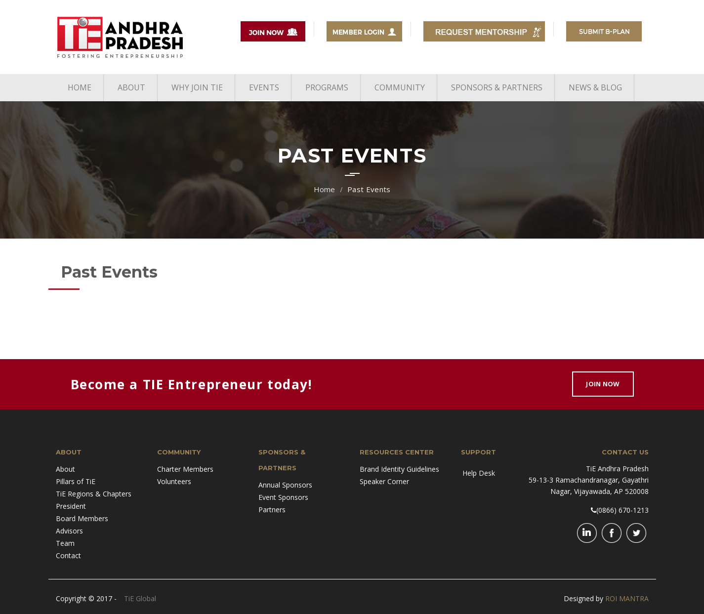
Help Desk (478, 473)
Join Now (603, 383)
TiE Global (140, 598)
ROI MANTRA (627, 598)
